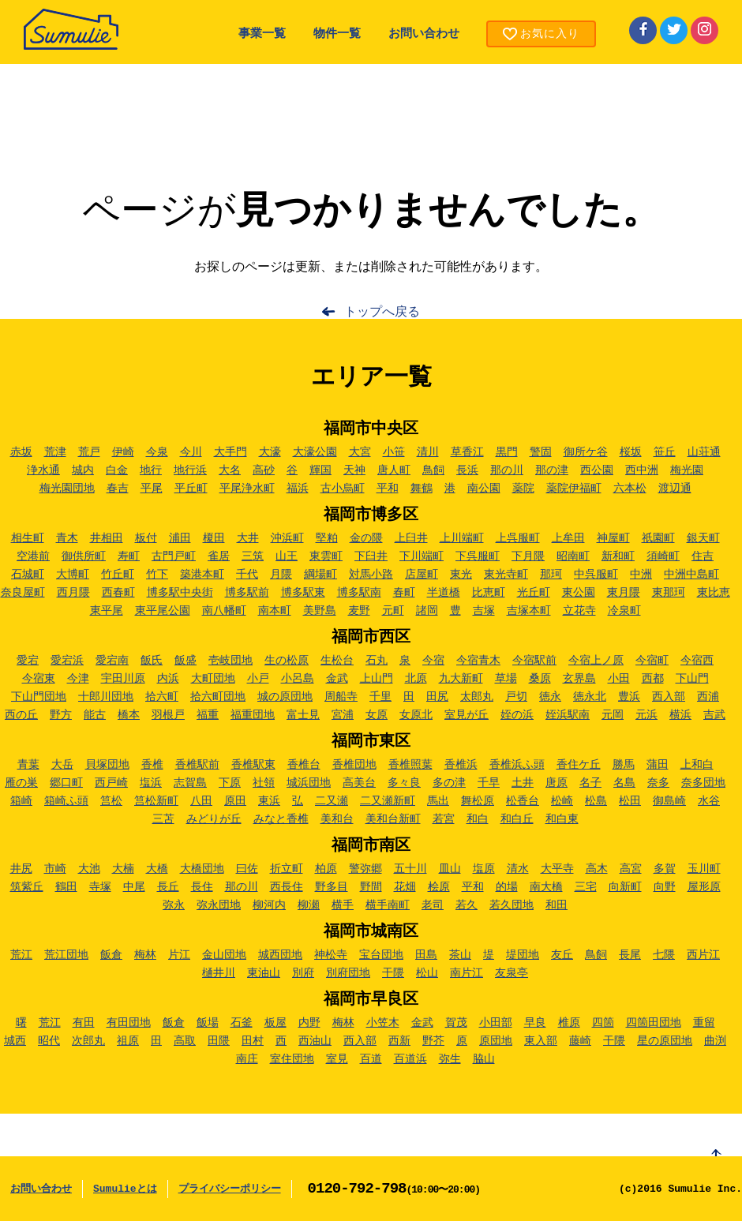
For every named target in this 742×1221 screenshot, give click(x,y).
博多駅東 (303, 592)
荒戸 (89, 452)
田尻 (437, 697)
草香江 (467, 452)
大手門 (230, 452)
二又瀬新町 (387, 801)
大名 (230, 470)
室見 (337, 1059)
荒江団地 (66, 955)
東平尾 (106, 611)
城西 (15, 1041)
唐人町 (393, 470)
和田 (556, 905)
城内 (83, 470)
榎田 (214, 538)
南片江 (466, 973)
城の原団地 (285, 697)
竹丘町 (117, 574)
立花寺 (579, 611)
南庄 (247, 1059)
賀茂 (456, 1023)
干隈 (393, 973)
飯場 (208, 1023)
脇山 (484, 1059)
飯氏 (152, 660)
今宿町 (652, 660)
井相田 (106, 538)
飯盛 (185, 660)
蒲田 (657, 764)
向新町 (625, 887)
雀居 (219, 556)
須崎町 (663, 556)
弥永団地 (219, 905)
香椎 (152, 764)
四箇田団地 (653, 1023)
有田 (84, 1023)
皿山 (450, 869)
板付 (146, 538)
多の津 (449, 783)
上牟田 (568, 538)
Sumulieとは (125, 1189)
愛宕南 (112, 660)
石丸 (376, 660)
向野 (665, 887)
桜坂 (631, 452)
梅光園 (686, 470)
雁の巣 (21, 783)
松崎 (562, 801)
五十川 (410, 869)
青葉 (28, 764)
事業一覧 (262, 34)
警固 (541, 452)
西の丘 (21, 715)
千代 (247, 574)
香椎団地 (354, 764)
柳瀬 (309, 905)
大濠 (270, 452)
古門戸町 (174, 556)
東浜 (269, 801)
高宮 (631, 869)
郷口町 (66, 783)
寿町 (129, 556)
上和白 (697, 764)
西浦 (708, 697)
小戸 (258, 678)
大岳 (62, 764)
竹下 (157, 574)
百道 (371, 1059)
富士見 (303, 715)
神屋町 (613, 538)
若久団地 (511, 905)
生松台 (337, 660)
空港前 (33, 556)
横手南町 (387, 905)
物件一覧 (337, 34)
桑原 (540, 678)
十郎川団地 (105, 697)
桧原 (439, 887)
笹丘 (665, 452)
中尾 (134, 887)
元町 (393, 611)
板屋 (275, 1023)
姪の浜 (517, 715)
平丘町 (191, 488)
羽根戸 (168, 715)
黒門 (507, 452)
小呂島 (297, 678)
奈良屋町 (23, 592)
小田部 (495, 1023)
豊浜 (629, 697)
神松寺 (330, 955)
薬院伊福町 (573, 488)
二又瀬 (331, 801)
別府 (303, 973)
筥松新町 (156, 801)
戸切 (516, 697)
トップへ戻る (382, 312)
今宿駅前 (534, 660)
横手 (343, 905)
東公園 (578, 592)
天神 (354, 470)
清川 (428, 452)
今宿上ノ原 (596, 660)
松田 (630, 801)
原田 (235, 801)
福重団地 (252, 715)
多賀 (665, 869)
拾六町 (161, 697)
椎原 (569, 1023)
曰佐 (247, 869)
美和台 (337, 819)
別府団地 (348, 973)
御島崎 (669, 801)
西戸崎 (111, 783)
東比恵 (713, 592)
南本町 (274, 611)
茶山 (460, 955)
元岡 (612, 715)
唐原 (556, 783)
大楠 (123, 869)
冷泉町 (624, 611)
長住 (202, 887)
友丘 (562, 955)
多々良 (404, 783)
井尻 (21, 869)
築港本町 (202, 574)
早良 (535, 1023)
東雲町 (326, 556)
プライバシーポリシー (229, 1189)
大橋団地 (202, 869)
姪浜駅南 (567, 715)
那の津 (551, 470)
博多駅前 (247, 592)
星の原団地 (664, 1041)
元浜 (646, 715)
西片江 (703, 955)
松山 (427, 973)
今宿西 (697, 660)
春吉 (118, 488)
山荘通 (704, 452)
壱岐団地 (230, 660)
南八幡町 (224, 611)
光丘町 (533, 592)
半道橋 (443, 592)
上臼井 (411, 538)
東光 (461, 574)
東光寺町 (506, 574)
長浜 (467, 470)
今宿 (433, 660)
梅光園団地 (67, 488)
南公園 (483, 488)
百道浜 (410, 1059)
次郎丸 (88, 1041)
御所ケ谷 (586, 452)
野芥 (433, 1041)
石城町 (27, 574)
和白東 (562, 819)
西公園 (596, 470)
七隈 (664, 955)
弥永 (174, 905)
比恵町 (488, 592)
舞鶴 (421, 488)
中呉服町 (596, 574)
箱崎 (21, 801)
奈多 (658, 783)
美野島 (319, 611)
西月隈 (73, 592)
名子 (590, 783)
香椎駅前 (197, 764)
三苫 (163, 819)
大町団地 (213, 678)
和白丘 (517, 819)
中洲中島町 (691, 574)
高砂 (264, 470)
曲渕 (715, 1041)
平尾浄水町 (247, 488)
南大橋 (546, 887)
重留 (704, 1023)
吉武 (714, 715)
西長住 (286, 887)
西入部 (668, 697)
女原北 (416, 715)
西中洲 (641, 470)
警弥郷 (365, 869)
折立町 (286, 869)
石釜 (241, 1023)
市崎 (55, 869)
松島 (596, 801)
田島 (426, 955)
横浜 (680, 715)
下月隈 (528, 556)
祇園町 (658, 538)
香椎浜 (461, 764)
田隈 (219, 1041)
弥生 (450, 1059)
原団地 (495, 1041)
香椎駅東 (253, 764)
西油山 (315, 1041)
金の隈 (366, 538)
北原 (416, 678)
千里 (380, 697)
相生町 (27, 538)
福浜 (298, 488)
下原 (230, 783)
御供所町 (84, 556)
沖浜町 (287, 538)
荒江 (21, 955)
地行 (151, 470)
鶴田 (66, 887)
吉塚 (484, 611)
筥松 (111, 801)
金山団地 (224, 955)
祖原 (128, 1041)
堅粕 (327, 538)
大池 (89, 869)
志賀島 (190, 783)
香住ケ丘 (578, 764)
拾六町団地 (217, 697)
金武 (337, 678)
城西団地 (280, 955)
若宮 (444, 819)
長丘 (168, 887)
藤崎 (580, 1041)
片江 (179, 955)
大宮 (360, 452)
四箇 (603, 1023)
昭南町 (573, 556)
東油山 (263, 973)
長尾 (630, 955)
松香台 (522, 801)
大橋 (157, 869)
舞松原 (477, 801)
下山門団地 (38, 697)
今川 (191, 452)
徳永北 (589, 697)
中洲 (641, 574)
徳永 (550, 697)
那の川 (506, 470)
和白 (478, 819)
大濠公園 (315, 452)
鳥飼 (433, 470)
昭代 (49, 1041)
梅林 (145, 955)
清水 (518, 869)
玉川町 (704, 869)
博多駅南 (359, 592)
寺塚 (100, 887)
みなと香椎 (281, 819)
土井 (523, 783)
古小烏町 (342, 488)
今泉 (157, 452)
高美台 (359, 783)
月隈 (281, 574)
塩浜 (151, 783)
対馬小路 (371, 574)
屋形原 (704, 887)
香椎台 (303, 764)
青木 (67, 538)
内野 (309, 1023)
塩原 (484, 869)
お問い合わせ (423, 34)
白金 (117, 470)
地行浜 (190, 470)
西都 (653, 678)
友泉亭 (511, 973)
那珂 (551, 574)
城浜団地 (309, 783)
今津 (78, 678)
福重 (208, 715)
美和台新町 (393, 819)
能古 (95, 715)
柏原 (326, 869)
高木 (597, 869)
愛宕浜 (67, 660)
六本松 (629, 488)
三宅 (586, 887)
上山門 (376, 678)
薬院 (523, 488)
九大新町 (461, 678)
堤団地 (522, 955)
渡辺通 (674, 488)
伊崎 (123, 452)
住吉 (702, 556)
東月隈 (623, 592)
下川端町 (421, 556)
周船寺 (341, 697)
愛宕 (28, 660)
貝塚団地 (107, 764)
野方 (61, 715)
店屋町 (421, 574)
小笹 (394, 452)
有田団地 (129, 1023)
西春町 (118, 592)
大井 (248, 538)
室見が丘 (466, 715)
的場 (507, 887)
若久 (466, 905)
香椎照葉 (410, 764)
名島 (624, 783)
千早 (489, 783)
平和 (388, 488)
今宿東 (38, 678)
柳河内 (269, 905)
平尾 (152, 488)
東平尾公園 (162, 611)
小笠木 (382, 1023)
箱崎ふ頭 (66, 801)
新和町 (618, 556)
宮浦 (343, 715)
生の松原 (286, 660)
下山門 (692, 678)
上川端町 (462, 538)
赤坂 (21, 452)
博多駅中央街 (180, 592)
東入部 (540, 1041)
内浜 (168, 678)
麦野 (359, 611)
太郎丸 (476, 697)
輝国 (320, 470)
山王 (286, 556)
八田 (201, 801)
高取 (185, 1041)
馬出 (438, 801)
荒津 (55, 452)
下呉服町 (477, 556)
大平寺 (557, 869)
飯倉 (111, 955)
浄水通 (43, 470)
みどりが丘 (214, 819)
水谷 (709, 801)
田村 (253, 1041)
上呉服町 (518, 538)
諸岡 (427, 611)
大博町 (72, 574)
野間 (371, 887)
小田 (619, 678)
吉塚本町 (529, 611)
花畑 (405, 887)
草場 (506, 678)
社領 (264, 783)
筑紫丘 (26, 887)
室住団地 (292, 1059)
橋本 (129, 715)
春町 (404, 592)
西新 (399, 1041)
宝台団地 (381, 955)
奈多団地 (703, 783)
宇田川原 (123, 678)
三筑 (253, 556)
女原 (376, 715)
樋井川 (218, 973)
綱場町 (320, 574)
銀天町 (703, 538)
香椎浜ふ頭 (517, 764)
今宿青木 (478, 660)
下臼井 (371, 556)
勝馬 (624, 764)
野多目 (331, 887)
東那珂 (668, 592)
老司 (433, 905)
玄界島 (579, 678)
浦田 (180, 538)
